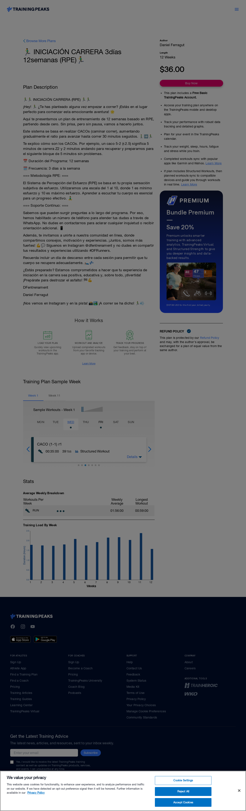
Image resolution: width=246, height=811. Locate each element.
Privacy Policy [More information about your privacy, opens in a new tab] (36, 801)
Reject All (183, 799)
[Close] (239, 799)
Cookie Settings (183, 789)
